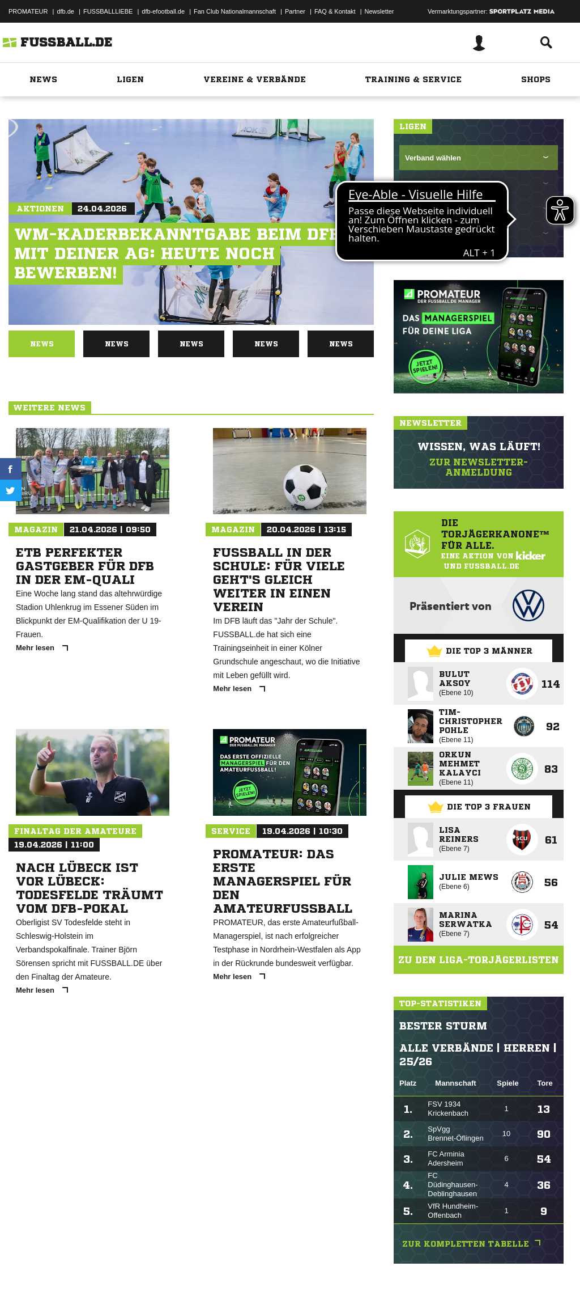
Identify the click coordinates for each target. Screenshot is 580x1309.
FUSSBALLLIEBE (108, 11)
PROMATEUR (28, 11)
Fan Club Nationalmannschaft (235, 11)
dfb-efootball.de (163, 11)
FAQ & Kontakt (335, 11)
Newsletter (379, 11)
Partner (295, 11)
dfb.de (65, 11)
